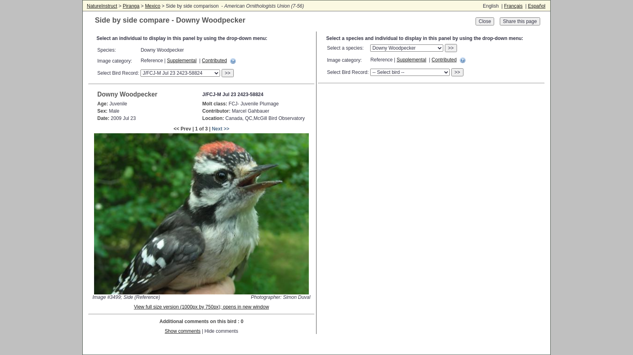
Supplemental (182, 60)
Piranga (131, 6)
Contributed (214, 60)
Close (485, 21)
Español (536, 6)
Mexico (152, 6)
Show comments (183, 331)
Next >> (220, 129)
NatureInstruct (102, 6)
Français (513, 6)
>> (228, 73)
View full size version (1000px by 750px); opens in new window (201, 307)
